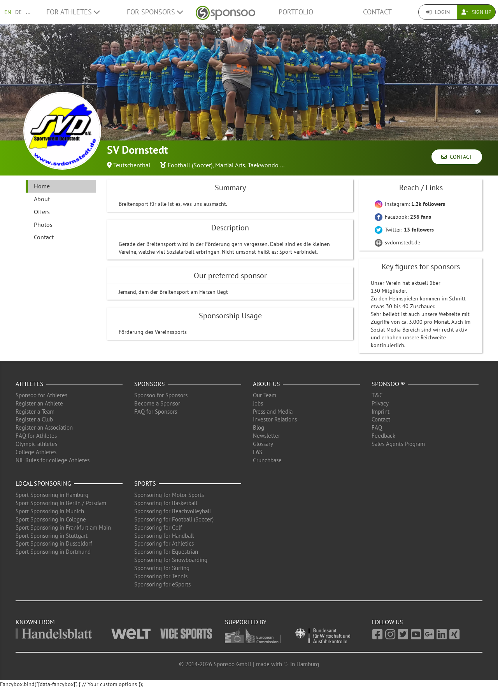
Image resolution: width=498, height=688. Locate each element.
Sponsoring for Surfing (161, 568)
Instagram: (410, 203)
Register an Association (44, 427)
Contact (377, 11)
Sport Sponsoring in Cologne (51, 519)
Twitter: (404, 229)
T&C (377, 395)
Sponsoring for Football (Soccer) (174, 519)
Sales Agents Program (398, 444)
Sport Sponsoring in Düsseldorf (54, 543)
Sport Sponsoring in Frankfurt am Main (63, 527)
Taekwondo (263, 165)
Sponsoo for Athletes (41, 395)
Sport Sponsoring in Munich (50, 511)
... (28, 12)
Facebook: (403, 216)
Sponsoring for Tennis (161, 576)
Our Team (264, 395)
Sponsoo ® (388, 384)
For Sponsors (155, 11)
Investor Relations (275, 419)
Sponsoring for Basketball (165, 503)
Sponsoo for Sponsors (161, 395)
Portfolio (296, 11)
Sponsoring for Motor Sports (169, 494)
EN (7, 12)
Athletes (30, 384)
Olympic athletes (36, 444)
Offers (42, 212)
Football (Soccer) (190, 165)
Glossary (263, 444)
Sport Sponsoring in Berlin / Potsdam (61, 503)
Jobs (258, 403)
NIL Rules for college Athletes (52, 460)
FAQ (377, 427)
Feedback (383, 435)
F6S (257, 452)
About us (266, 384)
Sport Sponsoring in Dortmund (53, 551)
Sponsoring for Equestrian (166, 551)
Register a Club (34, 419)
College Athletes (36, 452)
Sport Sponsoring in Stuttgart (52, 535)
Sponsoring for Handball (164, 535)
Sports (145, 483)
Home (42, 186)
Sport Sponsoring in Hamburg (52, 494)
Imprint (380, 411)
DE (18, 12)
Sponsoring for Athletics (164, 543)
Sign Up (476, 12)
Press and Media (273, 411)
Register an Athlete (39, 403)
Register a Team (35, 411)
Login (438, 12)
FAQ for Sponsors (155, 411)
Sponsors (149, 384)
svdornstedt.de (397, 242)
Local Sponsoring (43, 483)
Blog (258, 427)
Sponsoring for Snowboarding (170, 559)
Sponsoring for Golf (158, 527)
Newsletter (266, 435)
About (42, 199)
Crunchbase (267, 460)
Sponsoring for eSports (162, 584)
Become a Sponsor (157, 403)
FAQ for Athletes (36, 435)
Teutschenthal (132, 165)
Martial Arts (230, 165)
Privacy (380, 403)
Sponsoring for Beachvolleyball (172, 511)
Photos (43, 224)
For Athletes (73, 11)
